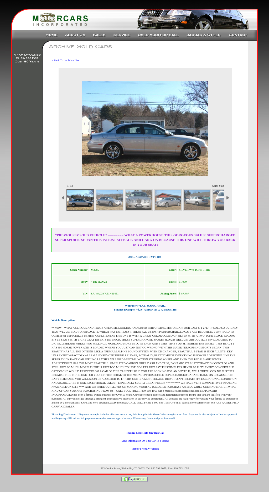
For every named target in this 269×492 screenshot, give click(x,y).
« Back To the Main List (65, 60)
